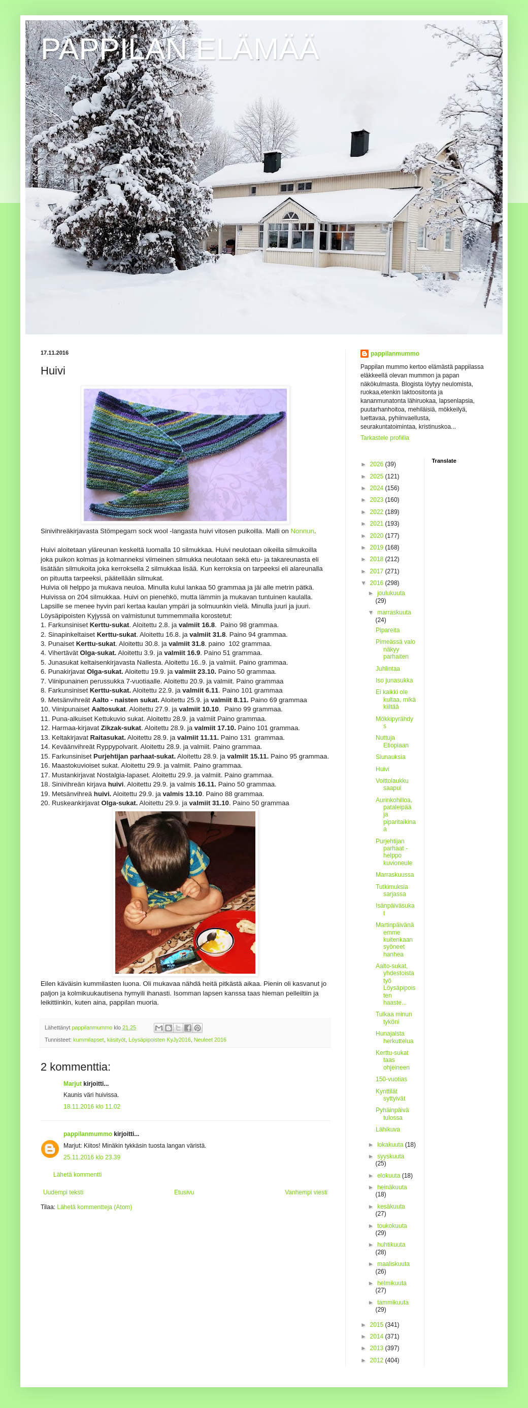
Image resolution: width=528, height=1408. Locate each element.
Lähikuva (388, 1129)
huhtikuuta (391, 1244)
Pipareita (388, 630)
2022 (377, 512)
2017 (377, 571)
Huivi (382, 769)
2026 (377, 464)
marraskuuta (394, 612)
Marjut (72, 1083)
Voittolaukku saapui (392, 784)
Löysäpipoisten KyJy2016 (159, 1040)
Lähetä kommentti (77, 1174)
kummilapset (88, 1040)
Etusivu (184, 1192)
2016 (377, 583)
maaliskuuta (393, 1263)
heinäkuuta (392, 1187)
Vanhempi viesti (306, 1192)
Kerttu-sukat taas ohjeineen (393, 1060)
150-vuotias (391, 1079)
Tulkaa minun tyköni (394, 1018)
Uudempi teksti (63, 1192)
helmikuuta (392, 1283)
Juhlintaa (388, 668)
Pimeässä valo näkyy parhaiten (395, 649)
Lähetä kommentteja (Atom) (94, 1207)
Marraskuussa (395, 874)
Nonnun (302, 531)
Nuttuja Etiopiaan (392, 741)
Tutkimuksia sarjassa (392, 890)
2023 (377, 499)
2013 (377, 1348)
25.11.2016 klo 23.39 (91, 1157)
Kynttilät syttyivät (390, 1095)
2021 (377, 523)
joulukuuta (391, 593)
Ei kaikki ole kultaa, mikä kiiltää (396, 699)
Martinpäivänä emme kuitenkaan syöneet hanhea (395, 939)
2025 (377, 476)
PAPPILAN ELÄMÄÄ (180, 49)
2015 (377, 1324)
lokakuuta (391, 1144)
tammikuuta (393, 1302)
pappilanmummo (87, 1134)
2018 (377, 559)
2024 (377, 488)
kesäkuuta (391, 1206)
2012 (377, 1360)
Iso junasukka (394, 680)
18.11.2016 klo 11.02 (91, 1106)
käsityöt (116, 1040)
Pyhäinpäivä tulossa (392, 1114)
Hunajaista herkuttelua (394, 1037)
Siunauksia (391, 757)
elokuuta (389, 1175)
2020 (377, 535)
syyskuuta (390, 1156)
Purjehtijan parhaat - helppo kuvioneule (394, 852)
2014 (377, 1336)
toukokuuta (392, 1225)
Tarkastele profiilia (384, 437)
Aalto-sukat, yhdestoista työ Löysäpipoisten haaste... (395, 984)
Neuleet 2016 (210, 1040)
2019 (377, 547)
